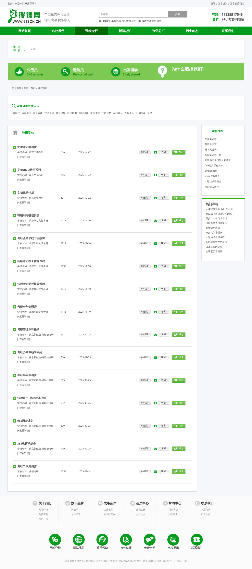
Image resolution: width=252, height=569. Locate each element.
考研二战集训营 (27, 466)
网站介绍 (43, 509)
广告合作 (205, 514)
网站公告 (43, 519)
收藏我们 (239, 3)
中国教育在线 (111, 514)
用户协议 (173, 509)
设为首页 (227, 3)
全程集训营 (211, 139)
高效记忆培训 (213, 227)
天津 (32, 49)
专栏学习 (76, 514)
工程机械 (116, 20)
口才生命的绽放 (214, 246)
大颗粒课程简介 (213, 181)
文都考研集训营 (27, 147)
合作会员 (140, 514)
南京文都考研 (36, 152)
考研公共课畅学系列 (29, 352)
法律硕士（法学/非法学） (33, 398)
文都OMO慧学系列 (29, 170)
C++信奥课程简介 (214, 165)
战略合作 (110, 503)
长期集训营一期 (213, 155)
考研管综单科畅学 (28, 329)
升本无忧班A (211, 149)
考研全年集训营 (27, 306)
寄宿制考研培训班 (28, 215)
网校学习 (76, 509)
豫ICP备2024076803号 (130, 560)
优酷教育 (108, 509)
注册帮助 (173, 514)
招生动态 (192, 31)
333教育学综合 (26, 443)
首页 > (34, 88)
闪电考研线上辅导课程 (31, 261)
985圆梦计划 (25, 421)
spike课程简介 (212, 176)
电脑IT (16, 113)
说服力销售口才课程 (216, 223)
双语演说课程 (212, 186)
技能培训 (49, 113)
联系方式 (205, 509)
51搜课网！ (30, 3)
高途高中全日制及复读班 (218, 160)
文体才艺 (95, 113)
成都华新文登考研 (38, 220)
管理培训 (83, 113)
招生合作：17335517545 (174, 560)
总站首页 (215, 3)
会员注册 (140, 509)
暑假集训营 (211, 144)
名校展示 (58, 31)
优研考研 (34, 471)
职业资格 (38, 113)
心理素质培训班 (214, 251)
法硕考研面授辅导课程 (31, 284)
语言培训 (26, 113)
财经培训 (72, 113)
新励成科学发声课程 (216, 242)
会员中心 (142, 503)
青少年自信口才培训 (216, 218)
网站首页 (24, 31)
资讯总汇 (158, 31)
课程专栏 (91, 31)
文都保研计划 (25, 192)
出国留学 (140, 113)
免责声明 (43, 514)
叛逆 (149, 113)
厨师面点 (156, 20)
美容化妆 (136, 20)
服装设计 (146, 20)
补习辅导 (60, 113)
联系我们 (228, 31)
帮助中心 (175, 503)
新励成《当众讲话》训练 (219, 213)
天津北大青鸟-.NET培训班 (219, 209)
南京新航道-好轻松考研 (41, 334)
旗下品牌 (77, 503)
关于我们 (45, 503)
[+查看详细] (23, 156)
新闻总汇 (125, 31)
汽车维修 (126, 20)
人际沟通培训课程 (215, 237)
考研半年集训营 (27, 375)
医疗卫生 (129, 113)
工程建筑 (106, 113)
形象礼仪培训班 (214, 232)
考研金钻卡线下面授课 (31, 238)
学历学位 (118, 113)
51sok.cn (157, 560)
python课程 (211, 170)
